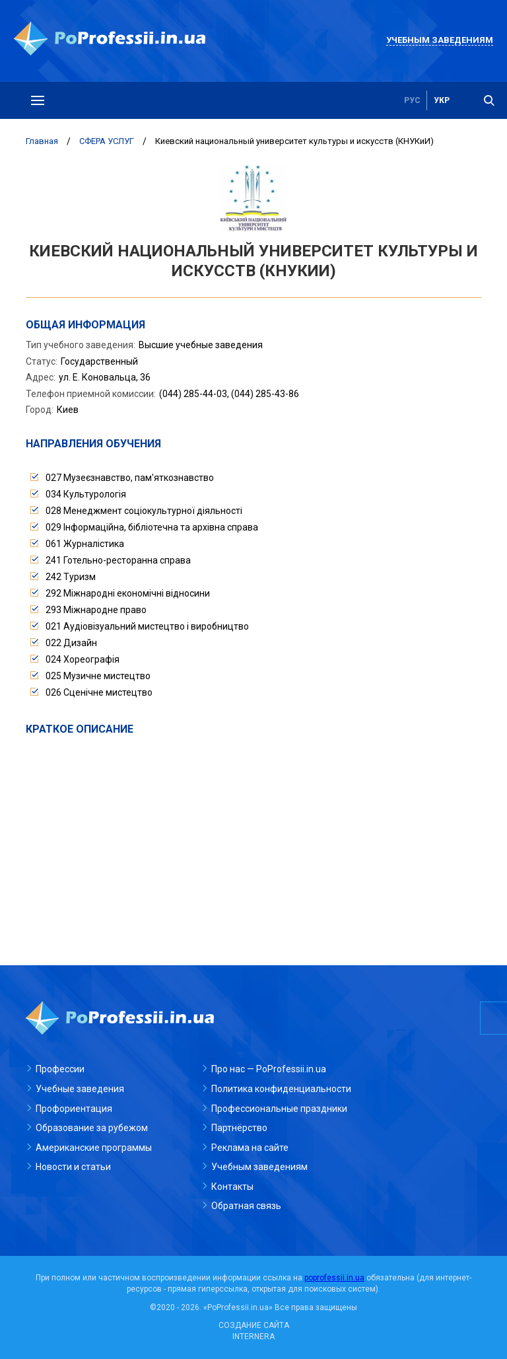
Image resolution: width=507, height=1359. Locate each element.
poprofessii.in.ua (334, 1277)
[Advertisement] (253, 835)
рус (412, 100)
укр (442, 100)
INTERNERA (253, 1336)
